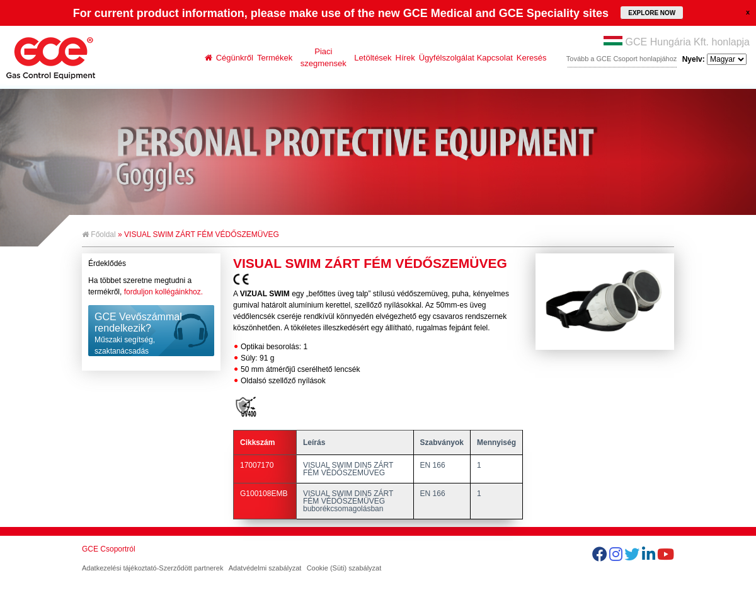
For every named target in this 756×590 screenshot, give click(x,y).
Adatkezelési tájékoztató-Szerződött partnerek (152, 568)
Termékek (274, 57)
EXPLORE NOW (651, 12)
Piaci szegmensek (323, 57)
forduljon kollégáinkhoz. (163, 291)
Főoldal (99, 234)
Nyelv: (714, 59)
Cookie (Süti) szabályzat (344, 568)
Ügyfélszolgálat (446, 57)
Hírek (405, 57)
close (748, 12)
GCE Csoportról (108, 549)
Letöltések (372, 57)
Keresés (532, 57)
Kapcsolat (495, 57)
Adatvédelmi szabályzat (265, 568)
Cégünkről (234, 57)
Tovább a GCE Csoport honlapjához (621, 58)
